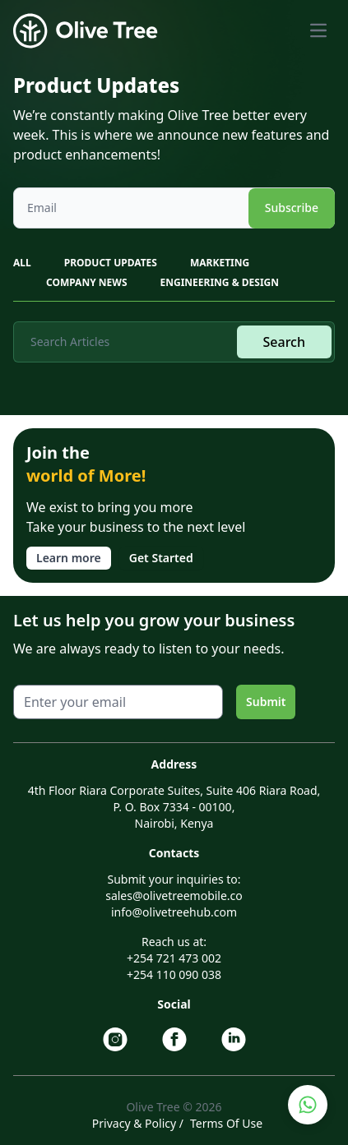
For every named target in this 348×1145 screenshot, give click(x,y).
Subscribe (291, 207)
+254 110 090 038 (174, 974)
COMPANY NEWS (87, 282)
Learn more (68, 558)
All (22, 263)
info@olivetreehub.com (174, 912)
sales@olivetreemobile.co (174, 895)
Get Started (161, 558)
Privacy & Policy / (137, 1123)
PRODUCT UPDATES (110, 263)
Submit (265, 701)
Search (284, 342)
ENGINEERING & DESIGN (219, 282)
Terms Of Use (226, 1123)
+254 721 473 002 (174, 958)
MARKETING (219, 263)
